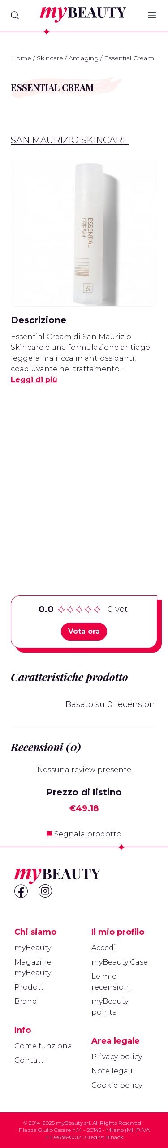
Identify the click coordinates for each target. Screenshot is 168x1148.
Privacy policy (116, 1056)
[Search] (15, 15)
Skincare (50, 58)
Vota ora (84, 631)
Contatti (30, 1060)
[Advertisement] (84, 476)
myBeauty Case (119, 962)
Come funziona (43, 1046)
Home (21, 58)
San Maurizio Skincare (70, 140)
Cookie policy (116, 1085)
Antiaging (84, 58)
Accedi (103, 948)
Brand (25, 1001)
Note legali (112, 1071)
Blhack (114, 1137)
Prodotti (30, 987)
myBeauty (32, 948)
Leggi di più (34, 379)
